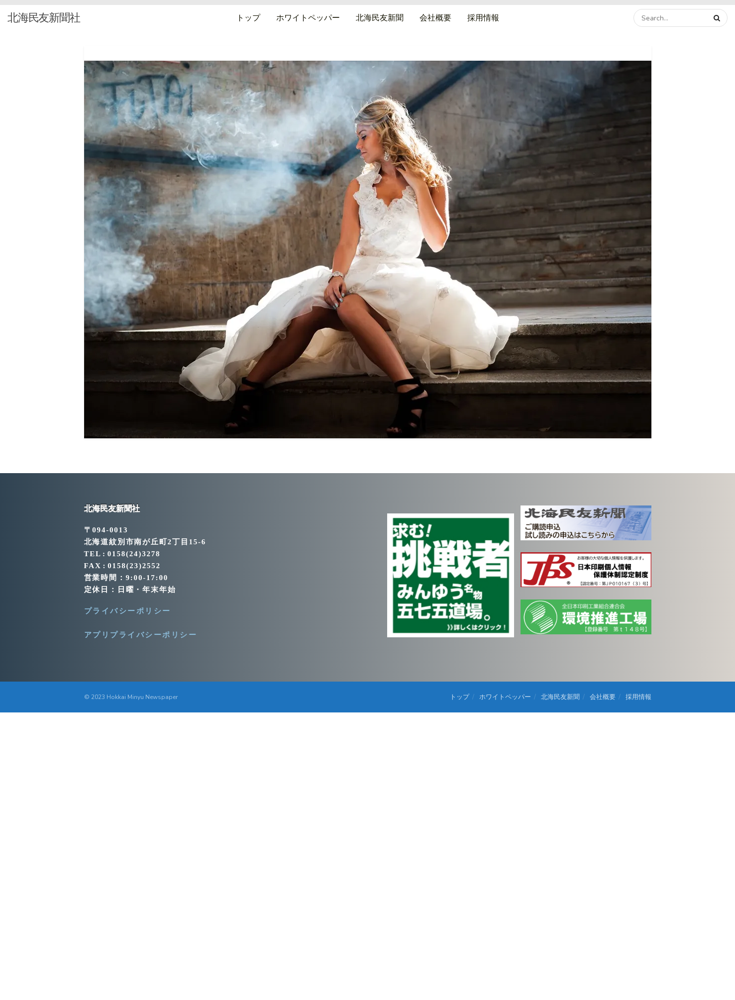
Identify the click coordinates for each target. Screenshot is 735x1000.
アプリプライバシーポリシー (141, 635)
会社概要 (435, 17)
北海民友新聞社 (43, 17)
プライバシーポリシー (127, 611)
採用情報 (483, 17)
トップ (248, 17)
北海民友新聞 (380, 17)
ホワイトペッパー (308, 17)
